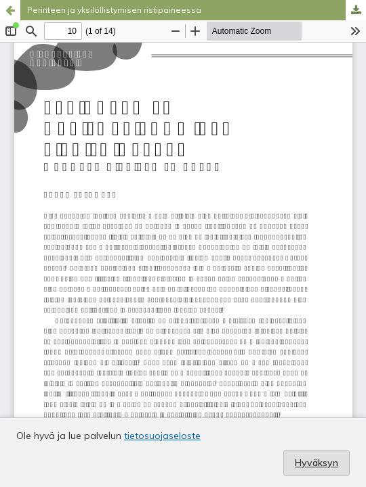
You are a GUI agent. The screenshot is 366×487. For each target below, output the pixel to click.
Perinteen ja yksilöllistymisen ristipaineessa (114, 10)
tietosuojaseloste (162, 436)
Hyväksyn (316, 463)
